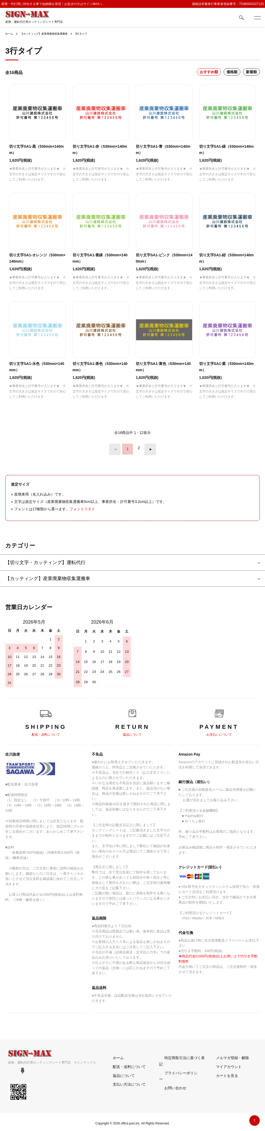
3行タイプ (93, 33)
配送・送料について (123, 1063)
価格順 (231, 72)
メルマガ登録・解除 (227, 1055)
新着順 (251, 72)
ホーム (10, 33)
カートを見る (222, 1072)
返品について (118, 1072)
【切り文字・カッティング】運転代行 (45, 559)
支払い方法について (123, 1081)
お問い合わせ (170, 1072)
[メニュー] (257, 17)
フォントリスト (82, 506)
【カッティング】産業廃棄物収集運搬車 (50, 33)
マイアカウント (223, 1063)
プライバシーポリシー (177, 1063)
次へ (147, 448)
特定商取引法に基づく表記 (181, 1055)
